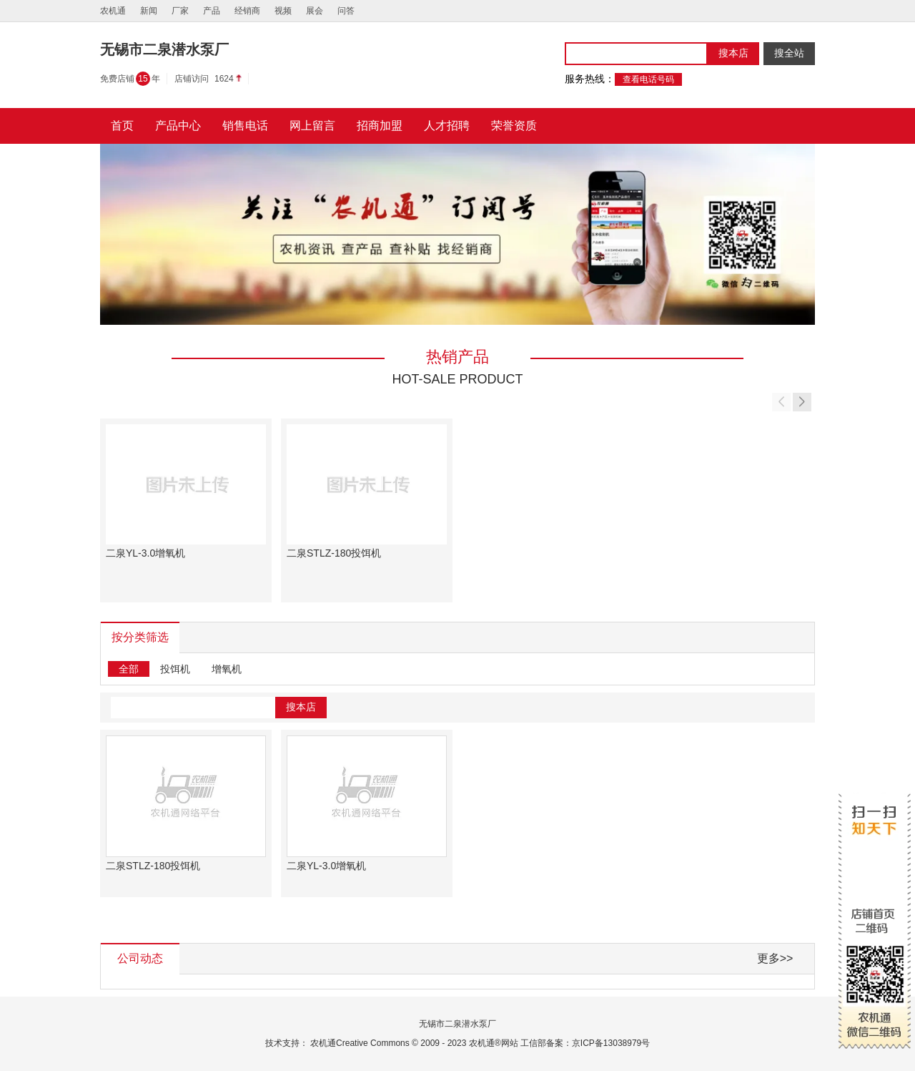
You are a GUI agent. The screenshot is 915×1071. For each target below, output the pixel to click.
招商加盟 (379, 125)
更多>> (775, 958)
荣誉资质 (514, 125)
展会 (314, 11)
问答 (346, 11)
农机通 (113, 11)
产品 (211, 11)
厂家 (180, 11)
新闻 (148, 11)
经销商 (247, 11)
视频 (283, 11)
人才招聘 (447, 125)
